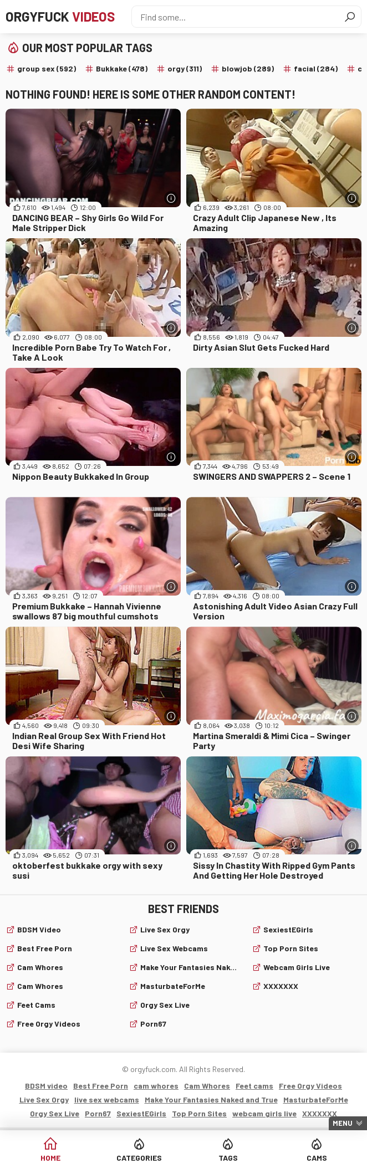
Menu (343, 1123)
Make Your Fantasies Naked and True (189, 967)
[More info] (171, 198)
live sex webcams (174, 948)
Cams (317, 1157)
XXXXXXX (280, 986)
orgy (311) (184, 68)
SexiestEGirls (288, 929)
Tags (228, 1157)
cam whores (40, 967)
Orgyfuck (60, 16)
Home (50, 1157)
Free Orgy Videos (48, 1023)
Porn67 (153, 1023)
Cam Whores (40, 986)
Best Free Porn (44, 948)
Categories (139, 1157)
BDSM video (39, 929)
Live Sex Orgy (165, 929)
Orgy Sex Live (165, 1004)
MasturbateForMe (172, 986)
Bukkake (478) (121, 68)
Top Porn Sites (290, 948)
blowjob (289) (248, 68)
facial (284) (316, 68)
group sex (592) (46, 68)
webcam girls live (296, 967)
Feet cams (36, 1004)
